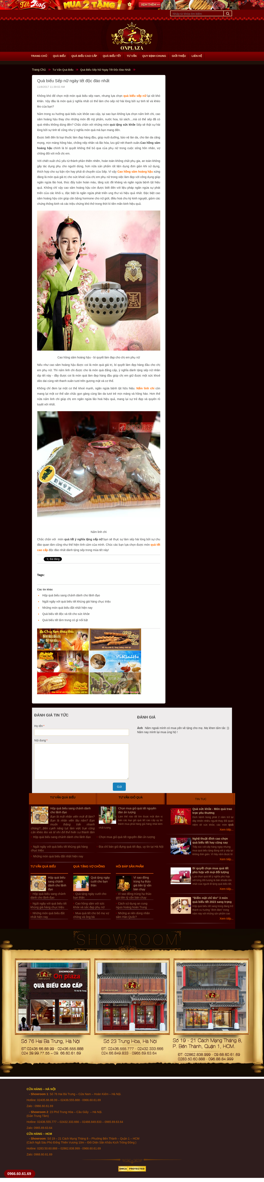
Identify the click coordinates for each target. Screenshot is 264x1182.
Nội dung (40, 740)
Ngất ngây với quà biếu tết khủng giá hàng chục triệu (76, 601)
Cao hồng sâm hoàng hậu (135, 171)
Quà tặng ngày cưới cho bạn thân (100, 881)
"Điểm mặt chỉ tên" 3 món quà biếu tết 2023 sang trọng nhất (212, 901)
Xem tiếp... (226, 829)
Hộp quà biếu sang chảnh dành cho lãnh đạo (71, 595)
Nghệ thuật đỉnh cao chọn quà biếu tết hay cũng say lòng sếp (210, 842)
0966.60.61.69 (19, 1174)
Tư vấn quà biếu (62, 797)
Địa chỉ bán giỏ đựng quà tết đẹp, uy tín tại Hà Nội (131, 846)
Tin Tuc (200, 799)
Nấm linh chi (145, 388)
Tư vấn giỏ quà (131, 797)
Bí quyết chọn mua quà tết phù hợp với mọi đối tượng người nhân (210, 872)
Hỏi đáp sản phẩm (130, 866)
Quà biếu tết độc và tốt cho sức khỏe (66, 614)
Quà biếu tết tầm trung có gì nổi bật (65, 620)
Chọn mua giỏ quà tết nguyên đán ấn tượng (127, 837)
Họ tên (38, 726)
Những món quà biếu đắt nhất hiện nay (67, 607)
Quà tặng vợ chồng (89, 866)
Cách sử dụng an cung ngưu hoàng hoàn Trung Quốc (131, 907)
